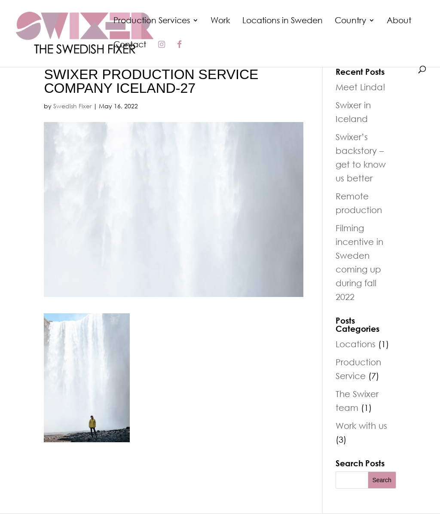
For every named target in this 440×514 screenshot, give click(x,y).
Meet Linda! (360, 87)
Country (350, 21)
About (399, 21)
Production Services (151, 21)
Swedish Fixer (72, 106)
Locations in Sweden (282, 21)
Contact (129, 45)
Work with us (361, 425)
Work (220, 21)
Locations (356, 344)
